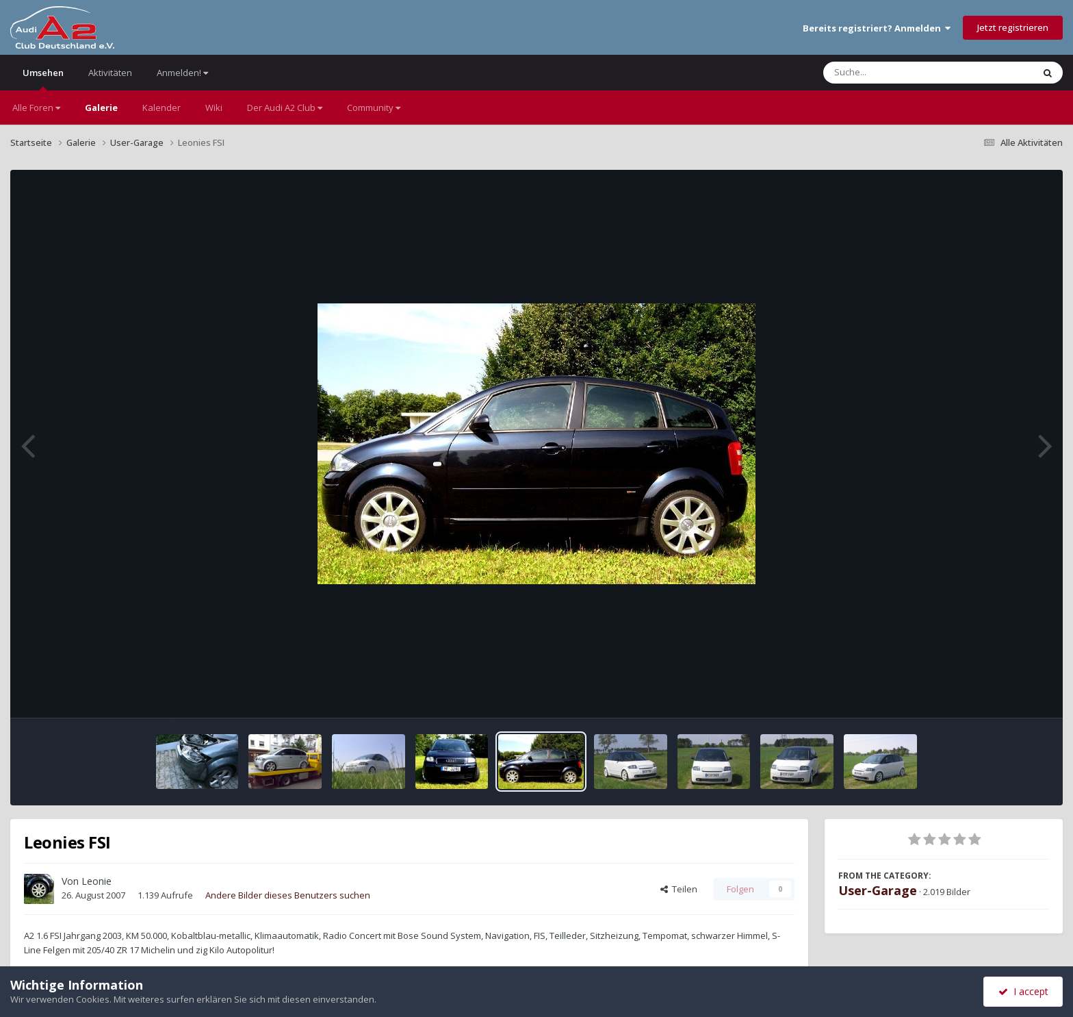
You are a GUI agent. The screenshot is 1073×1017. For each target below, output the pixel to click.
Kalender (161, 107)
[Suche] (900, 73)
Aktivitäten (110, 72)
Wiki (213, 107)
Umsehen (43, 78)
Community (373, 107)
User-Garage (877, 890)
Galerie (101, 107)
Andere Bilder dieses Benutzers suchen (287, 895)
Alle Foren (36, 107)
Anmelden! (182, 72)
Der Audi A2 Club (284, 107)
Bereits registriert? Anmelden (877, 28)
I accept (1023, 991)
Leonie (96, 881)
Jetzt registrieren (1012, 27)
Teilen (678, 889)
